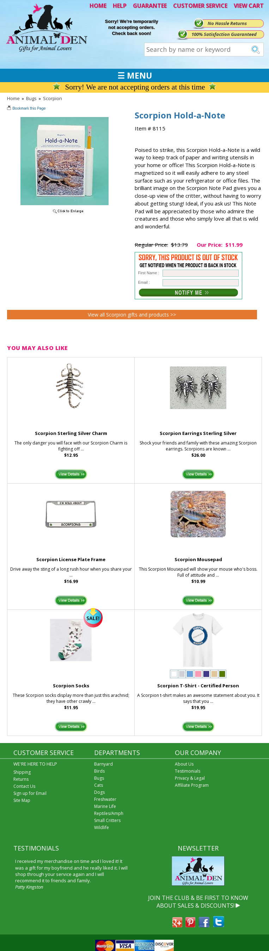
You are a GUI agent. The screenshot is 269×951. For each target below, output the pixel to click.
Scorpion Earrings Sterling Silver (198, 433)
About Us (184, 764)
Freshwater (105, 799)
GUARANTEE (150, 6)
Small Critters (107, 820)
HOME (98, 6)
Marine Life (105, 806)
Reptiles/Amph (108, 813)
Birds (99, 771)
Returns (21, 779)
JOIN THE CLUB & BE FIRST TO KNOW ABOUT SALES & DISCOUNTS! (198, 901)
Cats (98, 785)
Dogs (99, 792)
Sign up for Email (30, 793)
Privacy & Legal (190, 778)
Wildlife (101, 827)
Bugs (31, 98)
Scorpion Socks (71, 685)
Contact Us (24, 786)
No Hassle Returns (227, 23)
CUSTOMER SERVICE (200, 6)
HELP (120, 6)
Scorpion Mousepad (198, 559)
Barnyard (103, 764)
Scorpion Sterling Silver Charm (71, 433)
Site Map (21, 800)
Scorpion (52, 98)
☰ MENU (134, 75)
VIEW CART (249, 6)
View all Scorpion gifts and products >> (132, 314)
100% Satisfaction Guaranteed (224, 34)
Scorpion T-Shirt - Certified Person (198, 685)
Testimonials (187, 771)
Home (13, 98)
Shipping (22, 772)
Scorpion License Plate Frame (70, 559)
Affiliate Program (192, 785)
